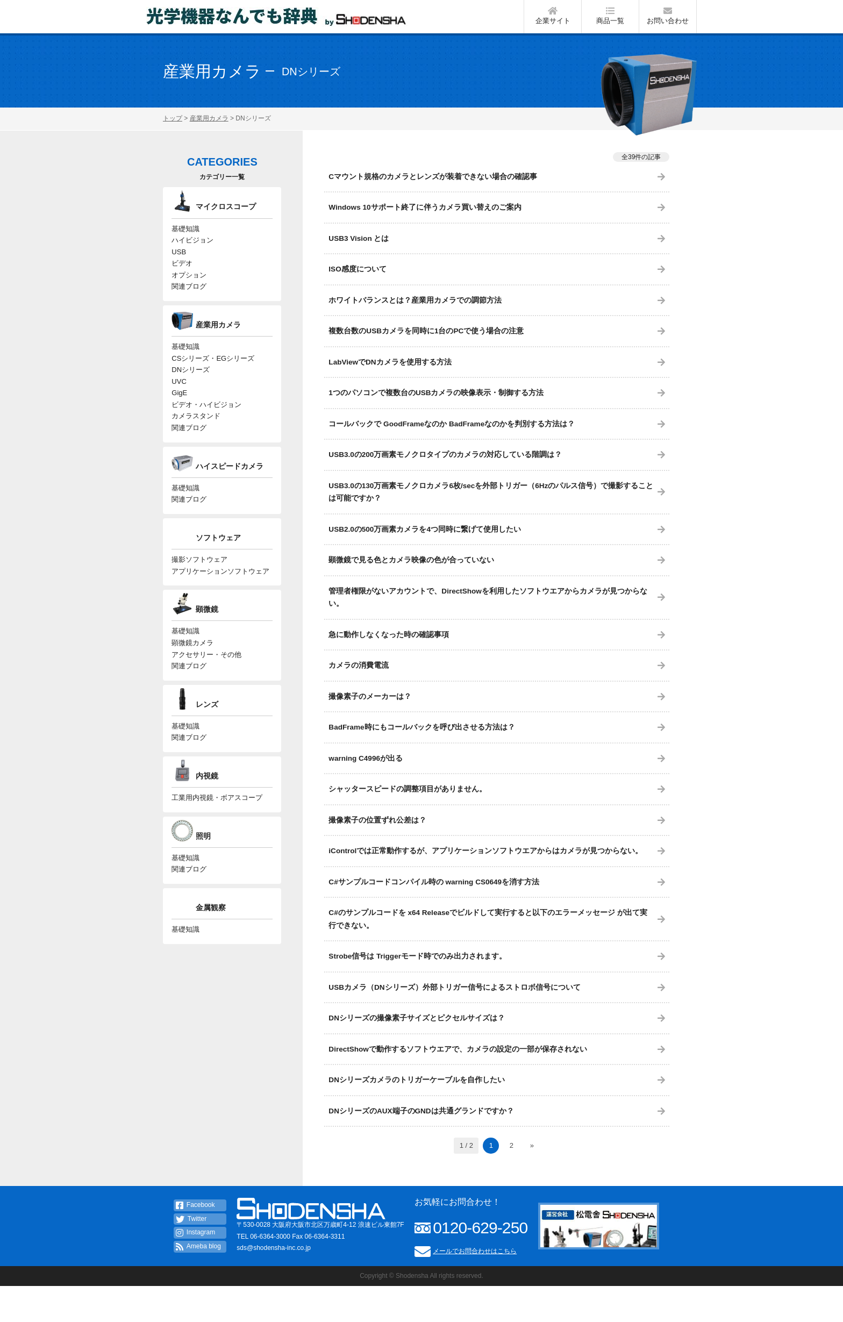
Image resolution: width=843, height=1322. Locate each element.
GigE (179, 409)
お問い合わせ (668, 18)
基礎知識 (185, 235)
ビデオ (182, 273)
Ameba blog (198, 1282)
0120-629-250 (480, 1264)
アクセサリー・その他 (206, 680)
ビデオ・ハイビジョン (206, 422)
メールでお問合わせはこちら (475, 1287)
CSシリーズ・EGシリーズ (213, 371)
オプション (189, 285)
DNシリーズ (191, 384)
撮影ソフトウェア (199, 581)
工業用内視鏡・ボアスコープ (217, 828)
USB (179, 260)
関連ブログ (189, 298)
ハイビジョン (192, 248)
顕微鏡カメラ (192, 668)
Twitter (191, 1254)
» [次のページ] (532, 1181)
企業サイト (552, 18)
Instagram (195, 1268)
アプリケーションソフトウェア (220, 594)
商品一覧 (610, 18)
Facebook (195, 1241)
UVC (179, 396)
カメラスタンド (196, 434)
